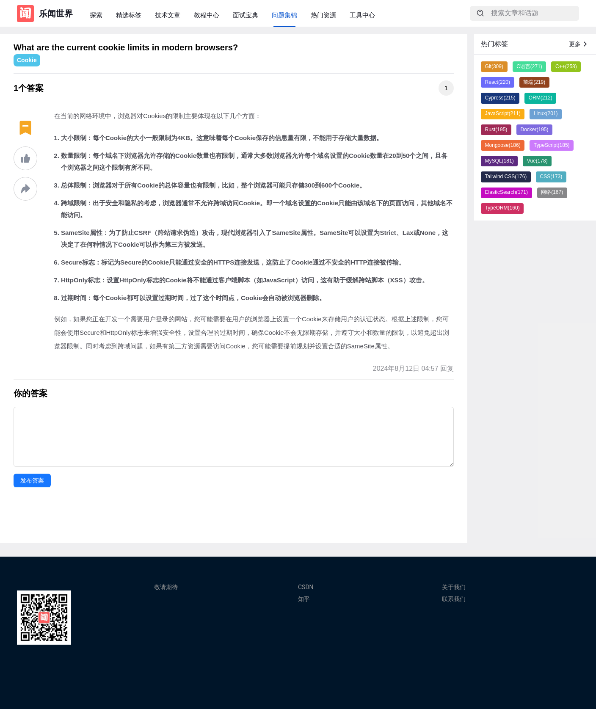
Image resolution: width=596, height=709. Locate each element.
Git (494, 66)
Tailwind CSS (506, 176)
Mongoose (503, 145)
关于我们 (454, 587)
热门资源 (323, 15)
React (497, 82)
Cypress (500, 98)
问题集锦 (284, 15)
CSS (551, 176)
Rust (496, 129)
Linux (546, 113)
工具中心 (362, 15)
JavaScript (503, 113)
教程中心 (206, 15)
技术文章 (167, 15)
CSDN (306, 587)
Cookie (27, 60)
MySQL (499, 161)
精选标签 (128, 15)
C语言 (529, 66)
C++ (566, 66)
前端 (534, 82)
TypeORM (502, 208)
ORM (540, 98)
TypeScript (552, 145)
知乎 (304, 599)
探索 (96, 15)
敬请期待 (166, 587)
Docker (535, 129)
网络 (552, 192)
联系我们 (454, 599)
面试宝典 (245, 15)
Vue (537, 161)
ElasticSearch (506, 192)
